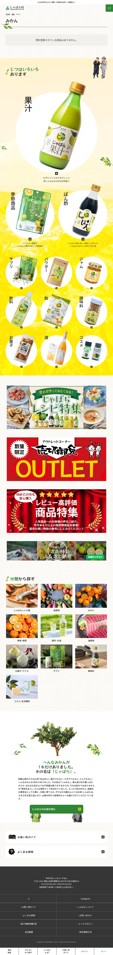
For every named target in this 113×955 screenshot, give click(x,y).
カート (103, 951)
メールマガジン (85, 923)
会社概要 (28, 931)
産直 (13, 14)
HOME (8, 14)
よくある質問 (28, 915)
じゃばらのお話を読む (43, 809)
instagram (84, 898)
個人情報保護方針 (28, 923)
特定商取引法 (85, 931)
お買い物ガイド (28, 907)
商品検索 (9, 951)
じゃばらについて (85, 907)
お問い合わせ (85, 915)
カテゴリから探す (28, 951)
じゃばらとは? (47, 951)
